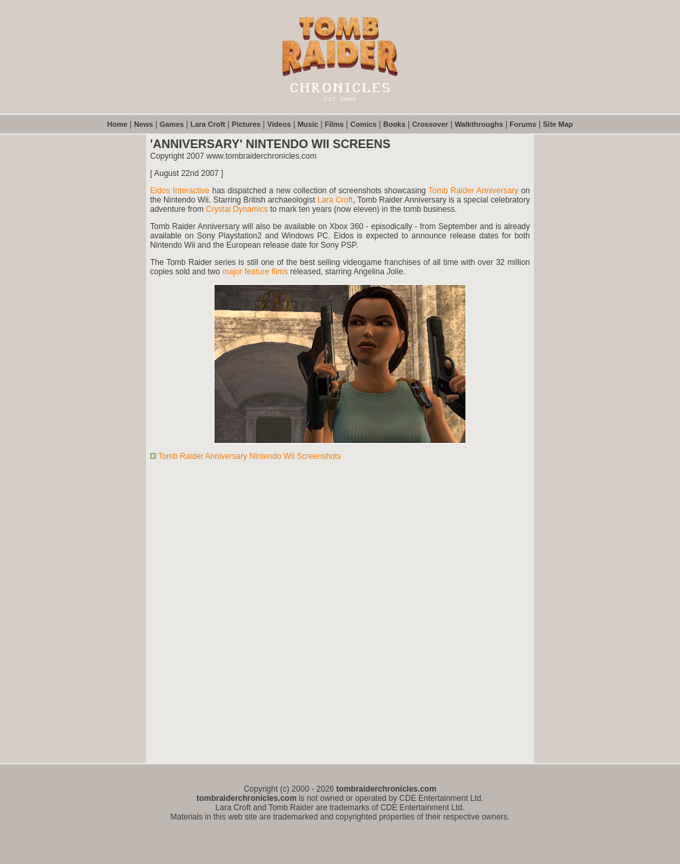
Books (394, 124)
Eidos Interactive (179, 190)
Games (171, 124)
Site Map (558, 124)
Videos (279, 124)
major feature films (255, 271)
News (143, 124)
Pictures (246, 124)
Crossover (430, 124)
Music (308, 124)
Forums (522, 124)
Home (117, 124)
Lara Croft (208, 124)
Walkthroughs (479, 124)
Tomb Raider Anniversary (473, 190)
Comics (363, 124)
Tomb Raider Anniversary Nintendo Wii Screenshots (249, 456)
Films (334, 124)
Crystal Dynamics (237, 209)
